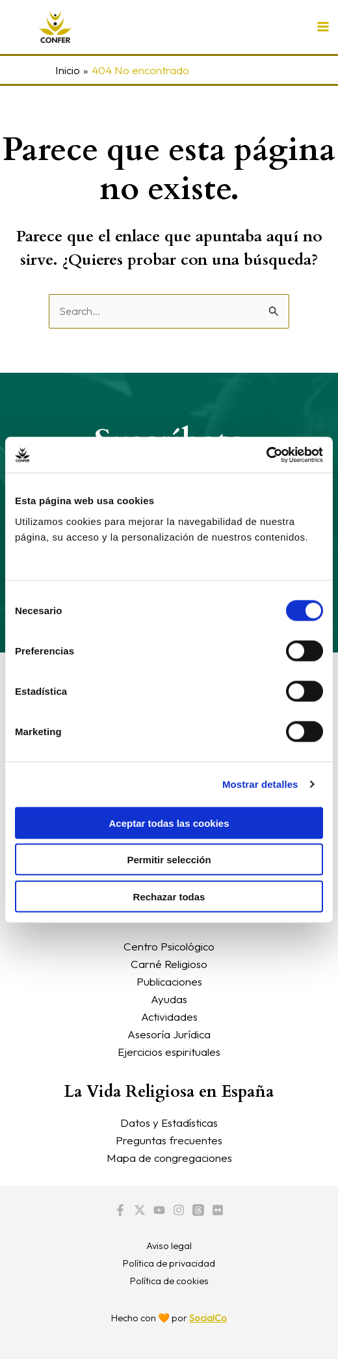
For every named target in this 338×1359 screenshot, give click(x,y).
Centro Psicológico (169, 946)
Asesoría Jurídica (169, 1034)
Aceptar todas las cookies (169, 822)
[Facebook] (120, 1210)
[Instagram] (179, 1210)
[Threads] (198, 1210)
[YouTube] (159, 1210)
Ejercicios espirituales (169, 1051)
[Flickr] (218, 1210)
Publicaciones (169, 981)
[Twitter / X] (140, 1210)
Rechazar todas (169, 896)
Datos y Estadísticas (169, 1122)
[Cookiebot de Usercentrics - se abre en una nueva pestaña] (266, 454)
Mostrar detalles (260, 784)
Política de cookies (169, 1280)
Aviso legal (169, 1245)
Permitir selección (169, 859)
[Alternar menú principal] (324, 27)
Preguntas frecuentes (169, 1140)
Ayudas (169, 999)
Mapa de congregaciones (169, 1157)
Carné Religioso (169, 964)
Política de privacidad (169, 1263)
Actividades (169, 1016)
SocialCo (208, 1318)
